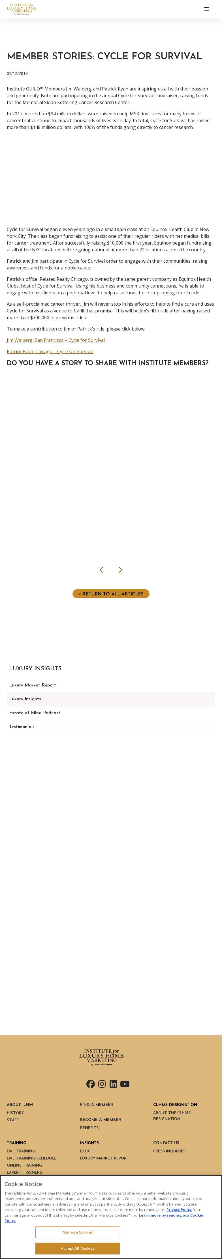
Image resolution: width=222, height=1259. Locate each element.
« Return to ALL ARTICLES (111, 594)
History (15, 1112)
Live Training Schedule (31, 1158)
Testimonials (22, 727)
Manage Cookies (78, 1232)
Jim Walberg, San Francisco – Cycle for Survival (56, 340)
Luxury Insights (25, 699)
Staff (12, 1119)
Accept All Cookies (77, 1248)
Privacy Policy (179, 1209)
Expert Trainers (24, 1172)
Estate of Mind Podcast (34, 713)
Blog (85, 1151)
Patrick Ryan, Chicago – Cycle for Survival (50, 351)
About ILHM (20, 1105)
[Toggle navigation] (206, 9)
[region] (111, 1217)
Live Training (21, 1151)
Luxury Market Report (32, 685)
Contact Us (166, 1143)
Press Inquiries (169, 1151)
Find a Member (96, 1105)
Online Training (24, 1165)
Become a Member (100, 1120)
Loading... (114, 441)
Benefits (89, 1127)
